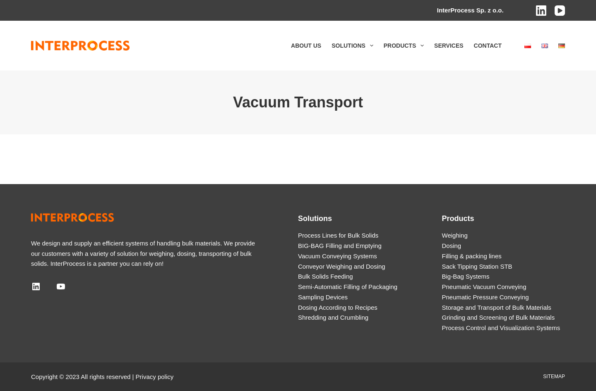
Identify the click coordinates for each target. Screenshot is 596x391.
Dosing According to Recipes (337, 307)
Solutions (354, 46)
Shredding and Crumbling (333, 317)
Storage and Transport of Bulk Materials (496, 307)
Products (405, 46)
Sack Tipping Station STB (477, 266)
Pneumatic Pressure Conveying (485, 297)
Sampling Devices (323, 297)
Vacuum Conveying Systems (337, 256)
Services (449, 45)
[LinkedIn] (541, 10)
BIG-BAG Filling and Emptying (340, 245)
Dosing (451, 245)
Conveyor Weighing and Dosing (341, 266)
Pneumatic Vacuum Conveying (484, 286)
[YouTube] (560, 10)
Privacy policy (155, 376)
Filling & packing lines (472, 256)
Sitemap (554, 376)
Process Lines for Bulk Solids (338, 235)
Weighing (455, 235)
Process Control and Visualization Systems (501, 327)
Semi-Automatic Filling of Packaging (347, 286)
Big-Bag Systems (466, 276)
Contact (488, 45)
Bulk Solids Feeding (325, 276)
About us (306, 45)
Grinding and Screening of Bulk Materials (498, 317)
